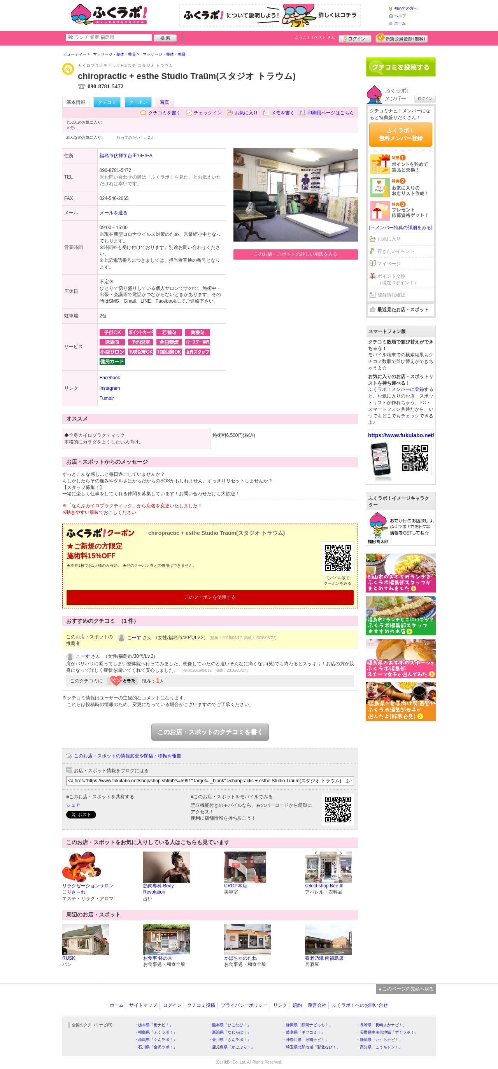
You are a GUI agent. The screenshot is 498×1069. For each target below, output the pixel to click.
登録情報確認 (391, 295)
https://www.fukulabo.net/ (401, 435)
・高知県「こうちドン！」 (379, 1047)
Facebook (110, 377)
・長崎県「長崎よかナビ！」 (381, 1025)
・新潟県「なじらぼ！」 (229, 1032)
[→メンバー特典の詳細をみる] (401, 227)
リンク (280, 1005)
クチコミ (107, 102)
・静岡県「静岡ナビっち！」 (307, 1025)
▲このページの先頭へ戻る (406, 989)
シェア (73, 805)
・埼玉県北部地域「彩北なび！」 (311, 1047)
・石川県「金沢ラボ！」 (155, 1047)
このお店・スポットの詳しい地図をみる (296, 254)
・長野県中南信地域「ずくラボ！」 (387, 1032)
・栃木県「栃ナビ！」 (153, 1025)
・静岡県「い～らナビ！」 (379, 1039)
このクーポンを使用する (210, 597)
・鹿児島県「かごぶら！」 (231, 1047)
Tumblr (107, 398)
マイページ (389, 263)
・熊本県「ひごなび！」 (229, 1025)
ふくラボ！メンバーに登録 (396, 389)
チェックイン (208, 113)
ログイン (355, 38)
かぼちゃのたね (240, 958)
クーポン (138, 102)
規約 (297, 1005)
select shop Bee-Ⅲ (324, 885)
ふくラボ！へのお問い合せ (360, 1005)
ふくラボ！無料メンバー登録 (401, 134)
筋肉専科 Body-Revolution (159, 889)
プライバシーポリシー (244, 1005)
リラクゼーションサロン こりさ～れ (88, 889)
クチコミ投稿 (201, 1005)
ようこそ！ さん (315, 37)
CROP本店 (235, 885)
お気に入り (246, 113)
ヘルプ (400, 16)
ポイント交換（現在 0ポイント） (398, 279)
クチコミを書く (164, 113)
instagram (110, 388)
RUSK (68, 958)
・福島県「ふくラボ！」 (155, 1032)
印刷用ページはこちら (330, 113)
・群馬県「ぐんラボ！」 (155, 1039)
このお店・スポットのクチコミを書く (210, 732)
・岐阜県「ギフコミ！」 (303, 1032)
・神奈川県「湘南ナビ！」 (305, 1039)
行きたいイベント (396, 251)
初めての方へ (405, 8)
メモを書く (283, 113)
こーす (134, 637)
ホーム (400, 23)
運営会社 (317, 1005)
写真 (164, 102)
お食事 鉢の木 (157, 958)
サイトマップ (143, 1005)
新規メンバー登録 (401, 38)
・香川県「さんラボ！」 (229, 1039)
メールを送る (114, 213)
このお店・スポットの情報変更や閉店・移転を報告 (127, 756)
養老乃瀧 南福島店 (324, 958)
